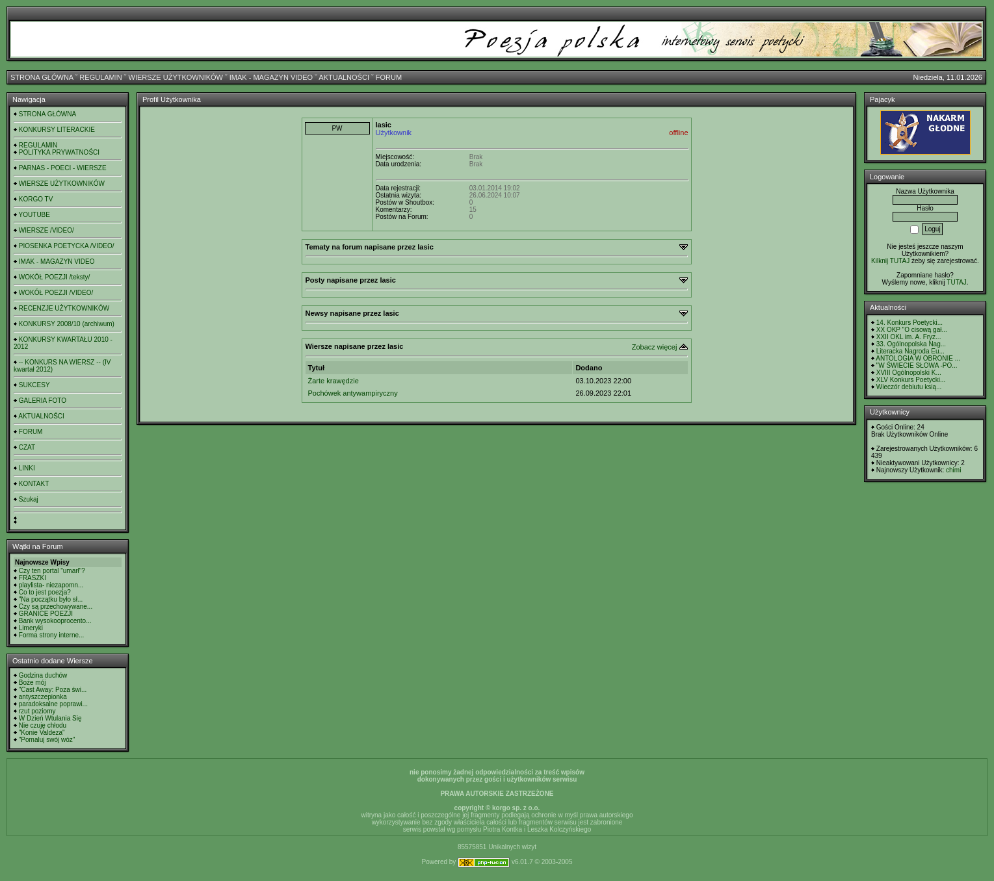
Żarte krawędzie (333, 381)
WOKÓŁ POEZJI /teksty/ (54, 277)
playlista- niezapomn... (51, 585)
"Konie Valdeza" (42, 732)
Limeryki (31, 628)
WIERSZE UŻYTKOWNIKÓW (176, 77)
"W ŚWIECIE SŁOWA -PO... (917, 365)
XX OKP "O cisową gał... (911, 329)
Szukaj (28, 499)
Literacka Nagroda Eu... (910, 351)
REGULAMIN (100, 77)
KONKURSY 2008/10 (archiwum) (66, 323)
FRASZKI (32, 577)
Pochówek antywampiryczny (353, 393)
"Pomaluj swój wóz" (47, 739)
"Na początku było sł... (51, 599)
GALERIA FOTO (42, 400)
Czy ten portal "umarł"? (52, 570)
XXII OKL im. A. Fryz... (908, 336)
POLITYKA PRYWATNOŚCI (59, 152)
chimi (953, 470)
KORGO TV (36, 199)
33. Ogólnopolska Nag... (911, 344)
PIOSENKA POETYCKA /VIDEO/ (66, 245)
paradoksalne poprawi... (53, 704)
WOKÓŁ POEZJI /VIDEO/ (56, 292)
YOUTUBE (34, 214)
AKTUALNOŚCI (344, 77)
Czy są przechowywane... (55, 606)
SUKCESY (34, 385)
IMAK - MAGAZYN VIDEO (271, 77)
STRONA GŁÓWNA (41, 77)
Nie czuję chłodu (42, 725)
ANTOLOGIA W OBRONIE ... (918, 358)
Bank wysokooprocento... (55, 620)
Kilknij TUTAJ (890, 260)
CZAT (27, 447)
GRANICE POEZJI (46, 613)
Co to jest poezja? (45, 592)
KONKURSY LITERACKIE (57, 129)
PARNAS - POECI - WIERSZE (63, 168)
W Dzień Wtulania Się (50, 718)
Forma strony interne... (52, 635)
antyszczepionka (43, 696)
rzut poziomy (37, 711)
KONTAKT (34, 483)
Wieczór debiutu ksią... (909, 386)
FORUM (389, 77)
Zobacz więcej (654, 347)
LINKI (27, 468)
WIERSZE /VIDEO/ (46, 230)
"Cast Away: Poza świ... (53, 689)
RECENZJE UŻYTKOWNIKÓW (64, 308)
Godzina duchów (43, 675)
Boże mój (32, 682)
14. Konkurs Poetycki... (909, 322)
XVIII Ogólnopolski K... (908, 372)
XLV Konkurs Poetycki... (911, 379)
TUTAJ (956, 282)
